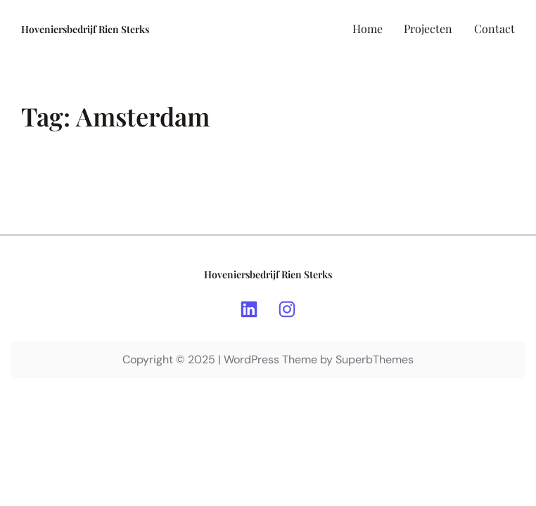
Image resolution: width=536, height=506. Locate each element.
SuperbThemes (375, 359)
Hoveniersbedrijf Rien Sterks (85, 29)
